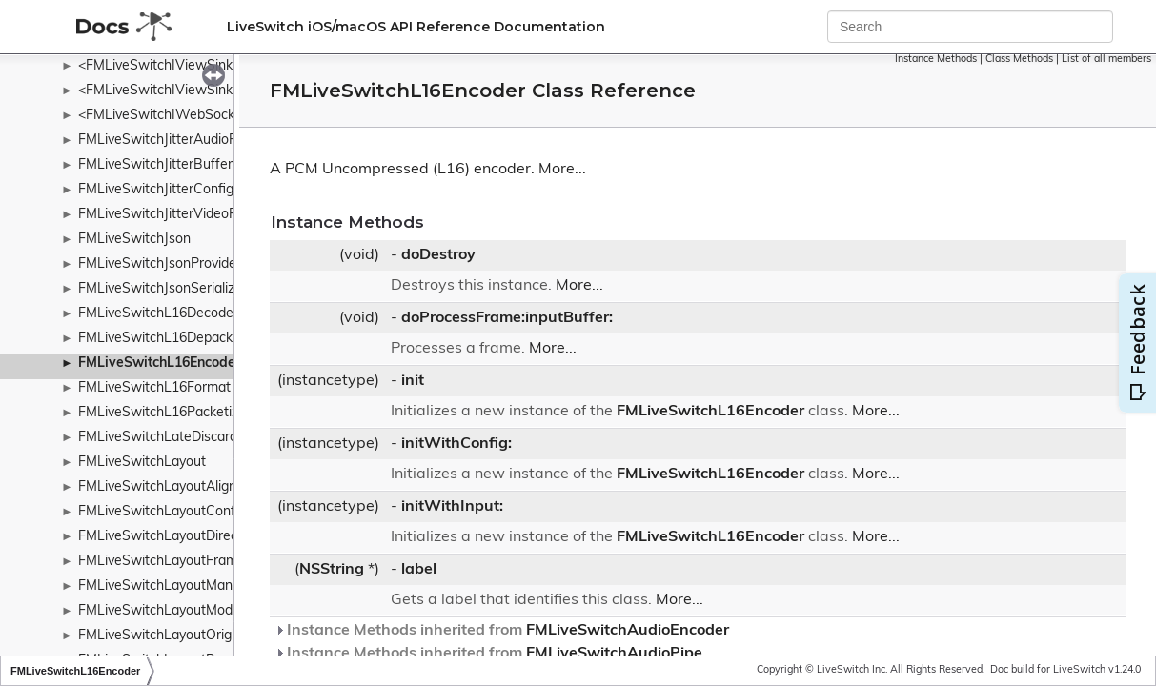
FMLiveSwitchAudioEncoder (627, 630)
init (412, 381)
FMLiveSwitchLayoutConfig (162, 512)
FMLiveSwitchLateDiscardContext (182, 438)
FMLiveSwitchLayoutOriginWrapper (187, 636)
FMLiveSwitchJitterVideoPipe (166, 215)
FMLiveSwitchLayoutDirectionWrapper (196, 537)
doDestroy (438, 255)
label (418, 569)
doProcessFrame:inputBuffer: (507, 318)
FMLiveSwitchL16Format (154, 388)
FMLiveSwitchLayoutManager (169, 586)
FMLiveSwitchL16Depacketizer (172, 339)
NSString (331, 569)
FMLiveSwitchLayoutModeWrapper (186, 611)
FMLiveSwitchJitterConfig (155, 190)
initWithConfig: (456, 444)
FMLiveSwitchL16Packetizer (164, 413)
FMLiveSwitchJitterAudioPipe (166, 140)
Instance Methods (936, 59)
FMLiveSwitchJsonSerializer (162, 289)
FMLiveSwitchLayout (142, 462)
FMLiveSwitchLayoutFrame (161, 562)
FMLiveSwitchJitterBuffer (155, 165)
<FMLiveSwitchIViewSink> (159, 66)
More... (562, 169)
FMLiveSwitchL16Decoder (158, 314)
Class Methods (1019, 59)
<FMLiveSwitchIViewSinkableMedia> (190, 91)
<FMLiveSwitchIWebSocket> (166, 116)
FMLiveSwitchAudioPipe (614, 653)
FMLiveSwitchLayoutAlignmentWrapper (200, 487)
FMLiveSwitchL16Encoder (159, 363)
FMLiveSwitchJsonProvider (159, 264)
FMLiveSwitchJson (134, 239)
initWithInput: (452, 506)
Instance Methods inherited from (501, 630)
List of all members (1106, 59)
